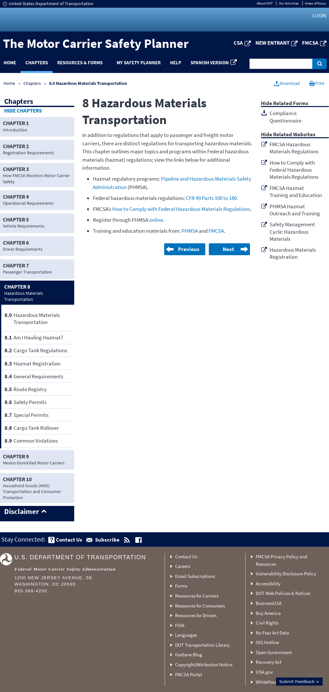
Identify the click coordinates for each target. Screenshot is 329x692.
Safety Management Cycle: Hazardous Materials (292, 231)
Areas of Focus (315, 3)
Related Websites (294, 135)
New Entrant (272, 42)
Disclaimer (21, 512)
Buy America (268, 613)
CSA (238, 42)
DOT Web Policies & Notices (283, 593)
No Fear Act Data (272, 633)
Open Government (274, 652)
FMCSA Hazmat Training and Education (296, 191)
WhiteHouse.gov (272, 682)
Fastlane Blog (188, 655)
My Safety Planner (139, 62)
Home (9, 83)
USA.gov (264, 672)
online (156, 219)
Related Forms (290, 104)
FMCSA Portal (188, 674)
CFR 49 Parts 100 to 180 (211, 198)
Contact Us (186, 556)
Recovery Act (268, 662)
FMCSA (310, 42)
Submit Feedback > (299, 681)
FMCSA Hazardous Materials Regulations (294, 148)
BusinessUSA (268, 603)
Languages (186, 635)
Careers (182, 566)
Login (319, 15)
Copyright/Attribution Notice (203, 664)
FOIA (179, 625)
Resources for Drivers (196, 615)
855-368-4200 (30, 591)
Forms (181, 586)
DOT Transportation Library (202, 645)
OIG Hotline (267, 642)
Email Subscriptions (195, 576)
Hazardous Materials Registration (293, 253)
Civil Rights (267, 623)
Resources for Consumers (200, 606)
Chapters (36, 62)
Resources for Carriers (196, 596)
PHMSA (190, 230)
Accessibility (268, 583)
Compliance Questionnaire (285, 117)
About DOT (265, 3)
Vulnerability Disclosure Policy (286, 574)
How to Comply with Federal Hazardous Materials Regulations (181, 208)
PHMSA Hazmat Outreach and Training (295, 210)
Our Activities (289, 3)
